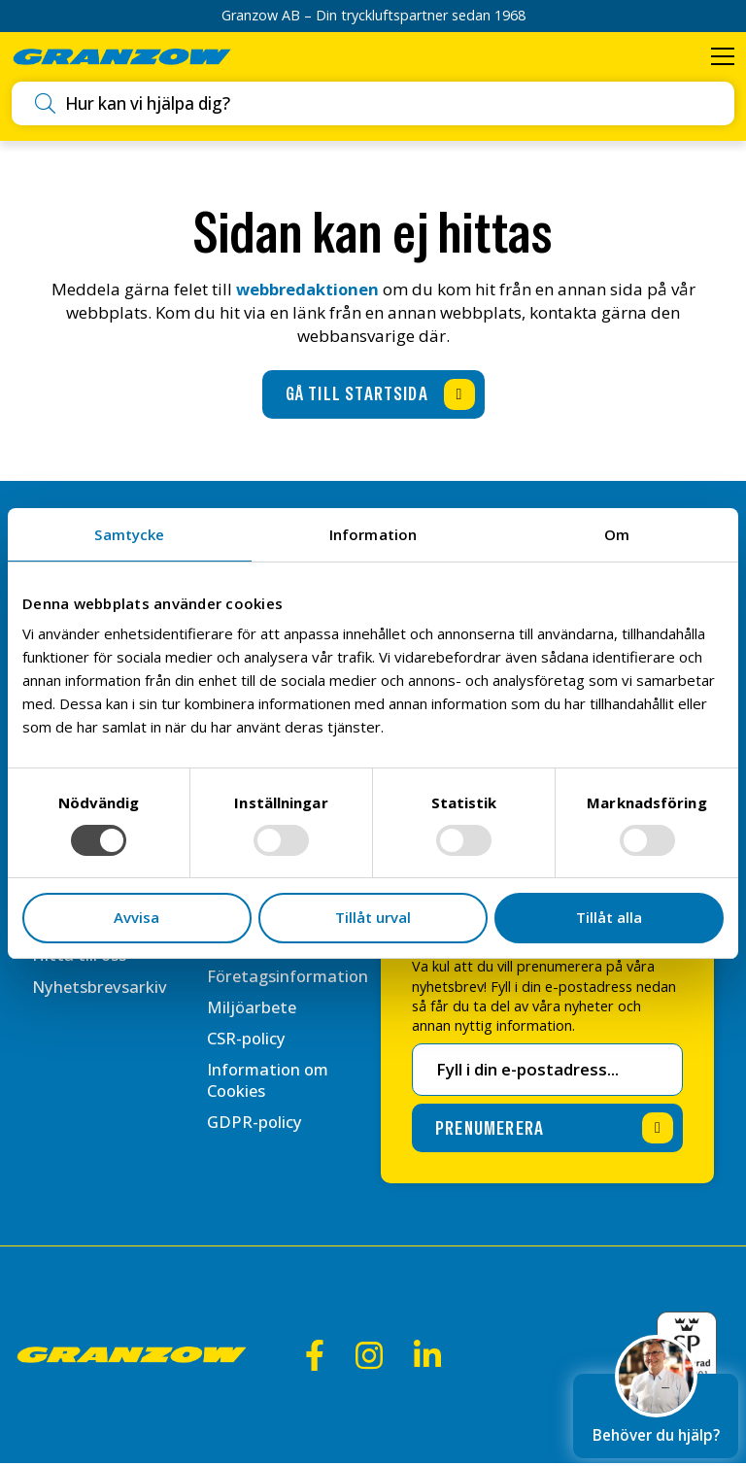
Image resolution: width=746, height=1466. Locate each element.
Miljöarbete (253, 1033)
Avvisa (136, 917)
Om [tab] (616, 534)
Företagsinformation (290, 1002)
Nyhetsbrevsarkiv (101, 990)
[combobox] (391, 105)
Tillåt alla (609, 917)
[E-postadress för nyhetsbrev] (547, 1072)
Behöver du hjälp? (656, 1406)
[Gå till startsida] (373, 396)
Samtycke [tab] (129, 534)
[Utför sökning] (48, 105)
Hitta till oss (79, 958)
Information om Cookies (270, 1108)
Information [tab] (373, 534)
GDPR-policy (255, 1151)
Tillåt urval (373, 917)
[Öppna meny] (721, 57)
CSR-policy (247, 1065)
